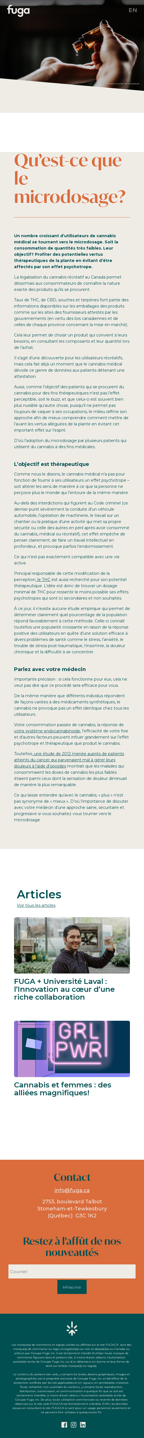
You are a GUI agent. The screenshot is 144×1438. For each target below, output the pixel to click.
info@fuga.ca (72, 1190)
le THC (43, 579)
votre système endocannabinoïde (47, 730)
